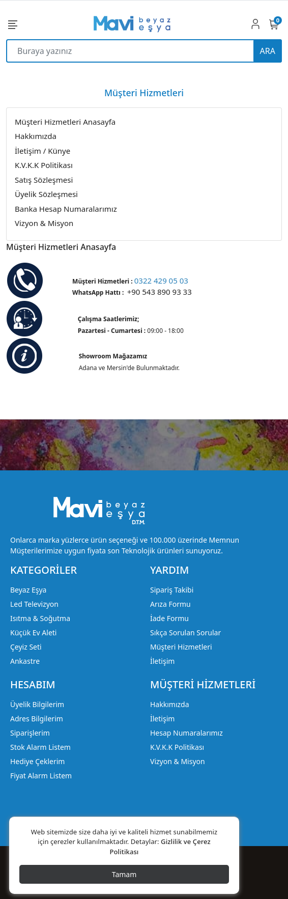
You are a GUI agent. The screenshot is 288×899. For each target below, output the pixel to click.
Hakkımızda (169, 704)
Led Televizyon (34, 604)
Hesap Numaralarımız (186, 733)
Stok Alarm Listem (40, 747)
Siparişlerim (30, 733)
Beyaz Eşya (28, 590)
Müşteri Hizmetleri (181, 647)
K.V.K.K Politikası (177, 747)
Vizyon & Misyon (177, 761)
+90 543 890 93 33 (159, 292)
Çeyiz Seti (26, 647)
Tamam (124, 874)
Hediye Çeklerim (37, 761)
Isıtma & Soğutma (40, 618)
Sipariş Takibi (171, 590)
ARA (267, 51)
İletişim (162, 661)
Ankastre (25, 661)
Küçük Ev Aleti (33, 632)
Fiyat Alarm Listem (41, 775)
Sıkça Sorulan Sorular (185, 632)
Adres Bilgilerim (36, 718)
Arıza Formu (170, 604)
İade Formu (169, 618)
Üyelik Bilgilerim (37, 704)
